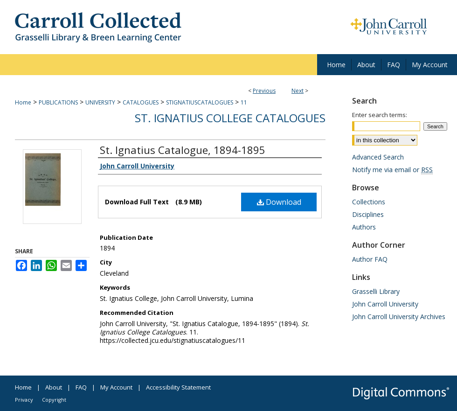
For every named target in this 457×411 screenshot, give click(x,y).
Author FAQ (370, 259)
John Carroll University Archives (398, 316)
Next (297, 91)
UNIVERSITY (100, 102)
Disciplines (368, 214)
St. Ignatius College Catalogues (230, 117)
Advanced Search (378, 157)
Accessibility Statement (178, 387)
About (53, 387)
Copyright (54, 399)
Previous (264, 91)
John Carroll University (385, 304)
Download (279, 202)
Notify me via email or (392, 169)
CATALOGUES (141, 102)
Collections (368, 201)
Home (23, 102)
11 (244, 102)
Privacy (24, 399)
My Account (116, 387)
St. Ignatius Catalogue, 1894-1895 (182, 150)
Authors (364, 227)
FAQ (81, 387)
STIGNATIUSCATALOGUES (199, 102)
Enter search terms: (379, 115)
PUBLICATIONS (58, 102)
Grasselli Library (376, 291)
